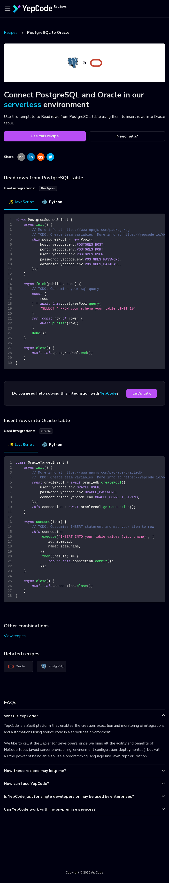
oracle (46, 431)
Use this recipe (45, 136)
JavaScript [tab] (21, 202)
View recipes (15, 636)
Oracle (16, 666)
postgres (48, 188)
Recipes (10, 32)
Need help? (127, 136)
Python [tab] (52, 202)
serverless (22, 104)
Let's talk (141, 393)
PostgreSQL (53, 666)
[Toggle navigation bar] (7, 8)
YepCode (108, 393)
